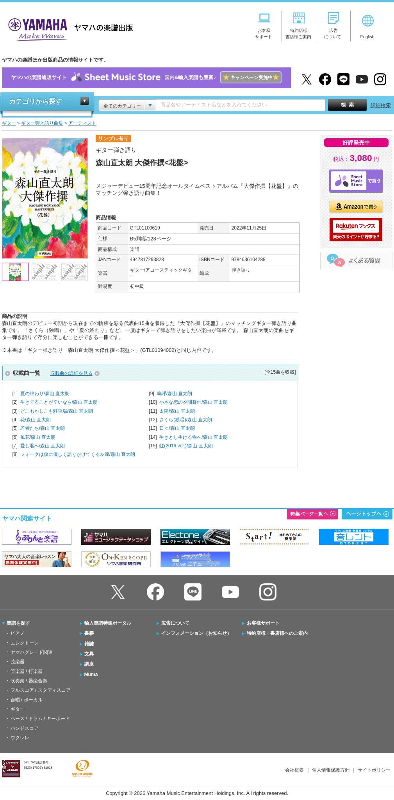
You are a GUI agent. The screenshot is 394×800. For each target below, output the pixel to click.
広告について (175, 623)
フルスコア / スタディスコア (41, 690)
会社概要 (294, 770)
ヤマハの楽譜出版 (68, 29)
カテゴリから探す (35, 101)
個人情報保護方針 (330, 770)
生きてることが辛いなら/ (59, 402)
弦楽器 (18, 661)
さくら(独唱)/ (185, 419)
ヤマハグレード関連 (32, 652)
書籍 (89, 633)
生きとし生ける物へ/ (193, 437)
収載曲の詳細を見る (71, 373)
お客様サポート (263, 623)
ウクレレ (20, 737)
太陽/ (177, 411)
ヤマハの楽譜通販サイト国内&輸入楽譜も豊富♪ (146, 77)
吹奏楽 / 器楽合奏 (29, 680)
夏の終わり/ (45, 393)
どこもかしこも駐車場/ (56, 411)
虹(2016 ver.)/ (185, 446)
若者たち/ (42, 428)
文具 (89, 654)
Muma (91, 674)
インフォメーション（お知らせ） (196, 633)
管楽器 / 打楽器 (27, 671)
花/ (35, 419)
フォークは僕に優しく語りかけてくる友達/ (77, 454)
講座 (89, 664)
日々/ (177, 428)
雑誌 (89, 643)
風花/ (38, 437)
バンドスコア (25, 728)
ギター (18, 709)
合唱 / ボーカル (27, 700)
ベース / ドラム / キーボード (40, 718)
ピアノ (18, 633)
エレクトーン (25, 643)
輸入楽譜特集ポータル (107, 623)
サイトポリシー (374, 770)
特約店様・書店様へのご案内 (277, 633)
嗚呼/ (175, 393)
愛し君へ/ (42, 446)
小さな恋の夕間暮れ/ (193, 402)
